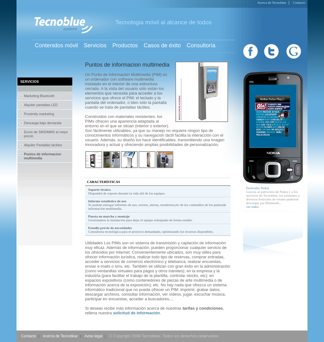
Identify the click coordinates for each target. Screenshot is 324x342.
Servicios (95, 45)
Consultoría (201, 45)
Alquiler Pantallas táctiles (43, 145)
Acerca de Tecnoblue (271, 2)
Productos (125, 45)
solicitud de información (136, 313)
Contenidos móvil (56, 45)
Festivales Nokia (257, 188)
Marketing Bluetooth (39, 96)
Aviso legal (93, 336)
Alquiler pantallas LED (41, 105)
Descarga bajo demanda (42, 123)
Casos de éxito (162, 45)
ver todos (252, 206)
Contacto (299, 2)
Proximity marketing (39, 114)
